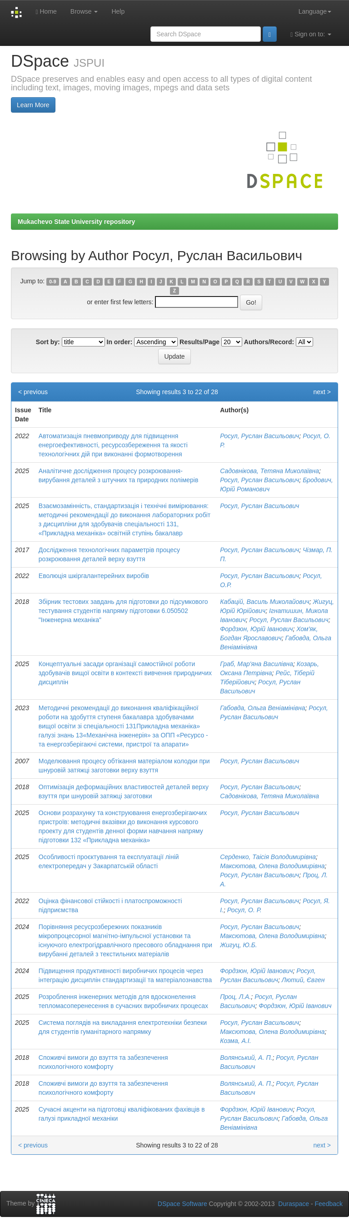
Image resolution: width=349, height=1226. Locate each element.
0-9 (52, 281)
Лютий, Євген (303, 980)
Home (45, 11)
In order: (120, 342)
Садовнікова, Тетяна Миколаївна (269, 471)
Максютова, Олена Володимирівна (272, 866)
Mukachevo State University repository (76, 221)
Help (118, 11)
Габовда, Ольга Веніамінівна (262, 708)
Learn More (33, 105)
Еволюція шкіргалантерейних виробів (94, 575)
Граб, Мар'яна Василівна (256, 663)
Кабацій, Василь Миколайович (264, 601)
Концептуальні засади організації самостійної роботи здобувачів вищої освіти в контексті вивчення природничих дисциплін (125, 673)
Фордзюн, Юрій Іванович (256, 629)
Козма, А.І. (235, 1040)
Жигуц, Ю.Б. (238, 945)
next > (322, 391)
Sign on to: (310, 34)
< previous (33, 391)
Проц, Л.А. (235, 996)
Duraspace (293, 1203)
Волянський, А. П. (246, 1057)
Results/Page (199, 342)
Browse (84, 11)
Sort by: (48, 342)
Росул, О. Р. (244, 910)
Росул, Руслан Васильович (259, 436)
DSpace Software (182, 1203)
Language (315, 11)
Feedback (329, 1203)
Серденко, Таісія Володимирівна (268, 856)
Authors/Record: (269, 342)
